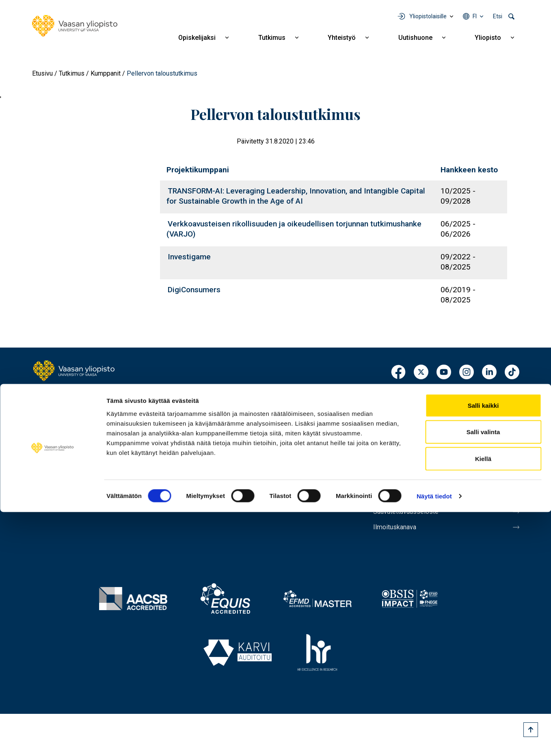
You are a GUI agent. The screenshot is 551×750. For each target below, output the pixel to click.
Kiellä (483, 696)
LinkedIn (489, 372)
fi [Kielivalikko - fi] (475, 16)
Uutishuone (415, 37)
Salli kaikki (483, 643)
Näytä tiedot (434, 733)
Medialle (388, 455)
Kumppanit (106, 73)
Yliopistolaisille (428, 16)
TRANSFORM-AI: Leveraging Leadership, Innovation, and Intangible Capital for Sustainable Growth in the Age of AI (295, 196)
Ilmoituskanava (400, 540)
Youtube (443, 372)
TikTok (512, 372)
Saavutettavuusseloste (413, 523)
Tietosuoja (392, 506)
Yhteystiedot (396, 421)
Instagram (466, 372)
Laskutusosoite (400, 438)
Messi (384, 472)
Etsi (497, 16)
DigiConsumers (194, 289)
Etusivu (42, 73)
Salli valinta (483, 670)
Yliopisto (488, 37)
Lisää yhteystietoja (65, 469)
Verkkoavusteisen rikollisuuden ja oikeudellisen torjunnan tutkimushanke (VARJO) (293, 229)
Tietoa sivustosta (404, 489)
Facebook (398, 372)
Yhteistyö (342, 37)
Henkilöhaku (395, 404)
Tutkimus (271, 37)
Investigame (189, 256)
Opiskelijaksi (197, 37)
